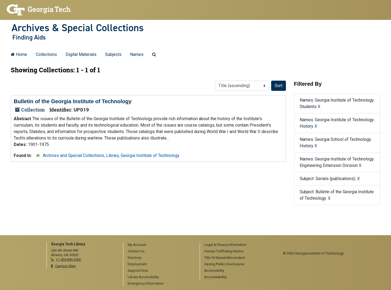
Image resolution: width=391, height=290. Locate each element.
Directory (134, 258)
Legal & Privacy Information (225, 245)
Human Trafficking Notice (223, 251)
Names (137, 54)
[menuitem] (160, 245)
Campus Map (65, 266)
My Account (137, 245)
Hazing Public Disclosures (224, 264)
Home (19, 54)
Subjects (113, 54)
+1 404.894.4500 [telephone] (68, 259)
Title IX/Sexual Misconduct (224, 258)
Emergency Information (146, 283)
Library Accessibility (143, 277)
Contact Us (136, 251)
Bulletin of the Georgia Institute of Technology (73, 101)
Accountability (215, 277)
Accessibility (214, 270)
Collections (46, 54)
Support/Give (138, 270)
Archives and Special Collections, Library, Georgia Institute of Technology (111, 155)
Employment (137, 264)
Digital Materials (81, 54)
